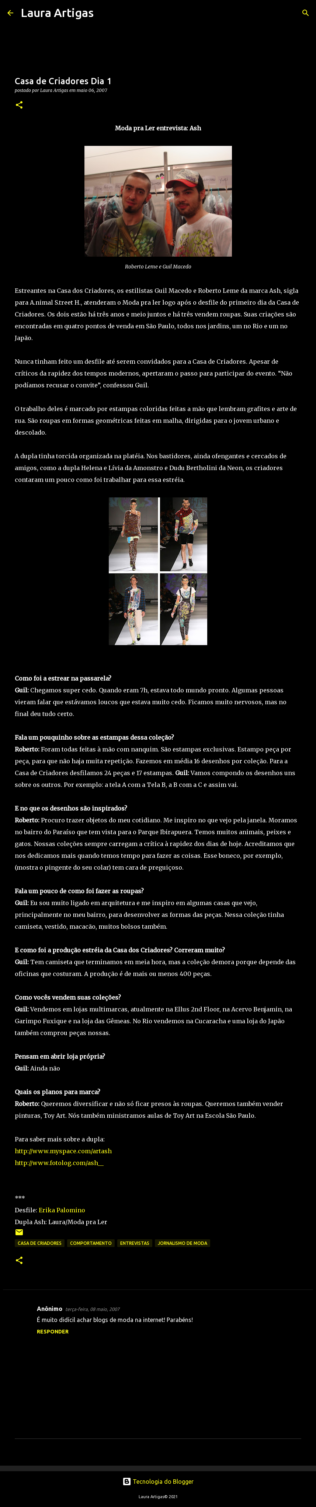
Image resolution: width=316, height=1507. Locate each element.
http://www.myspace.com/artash (63, 1151)
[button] (19, 105)
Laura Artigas (57, 12)
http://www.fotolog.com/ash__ (59, 1163)
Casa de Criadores (40, 1243)
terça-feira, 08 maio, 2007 (92, 1309)
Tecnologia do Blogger (158, 1481)
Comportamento (91, 1243)
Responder (53, 1332)
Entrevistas (134, 1243)
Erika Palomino (62, 1210)
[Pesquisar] (104, 13)
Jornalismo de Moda (182, 1243)
